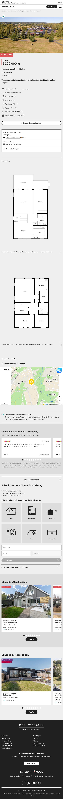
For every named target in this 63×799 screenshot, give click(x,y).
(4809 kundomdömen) (13, 138)
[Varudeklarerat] (3, 16)
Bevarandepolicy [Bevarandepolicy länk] (19, 793)
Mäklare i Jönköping (12, 149)
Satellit (6, 370)
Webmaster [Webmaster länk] (45, 793)
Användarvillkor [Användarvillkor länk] (30, 793)
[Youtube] (29, 783)
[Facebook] (24, 783)
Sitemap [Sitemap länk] (52, 793)
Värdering (51, 7)
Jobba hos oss (38, 746)
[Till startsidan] (14, 2)
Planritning (7, 75)
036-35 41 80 (9, 141)
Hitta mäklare (6, 741)
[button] (60, 7)
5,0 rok (26, 11)
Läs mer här (41, 419)
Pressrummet (37, 743)
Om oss (35, 739)
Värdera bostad (7, 748)
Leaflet (45, 404)
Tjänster (35, 741)
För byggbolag (7, 743)
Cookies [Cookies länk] (38, 793)
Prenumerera (31, 763)
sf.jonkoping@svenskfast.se (13, 144)
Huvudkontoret (7, 746)
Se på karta (8, 72)
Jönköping (14, 11)
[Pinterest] (38, 783)
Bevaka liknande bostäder (31, 122)
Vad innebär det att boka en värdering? (14, 567)
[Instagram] (34, 783)
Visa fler (31, 639)
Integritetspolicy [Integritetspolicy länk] (8, 793)
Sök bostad (5, 6)
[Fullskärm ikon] (60, 253)
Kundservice (6, 739)
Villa (20, 11)
